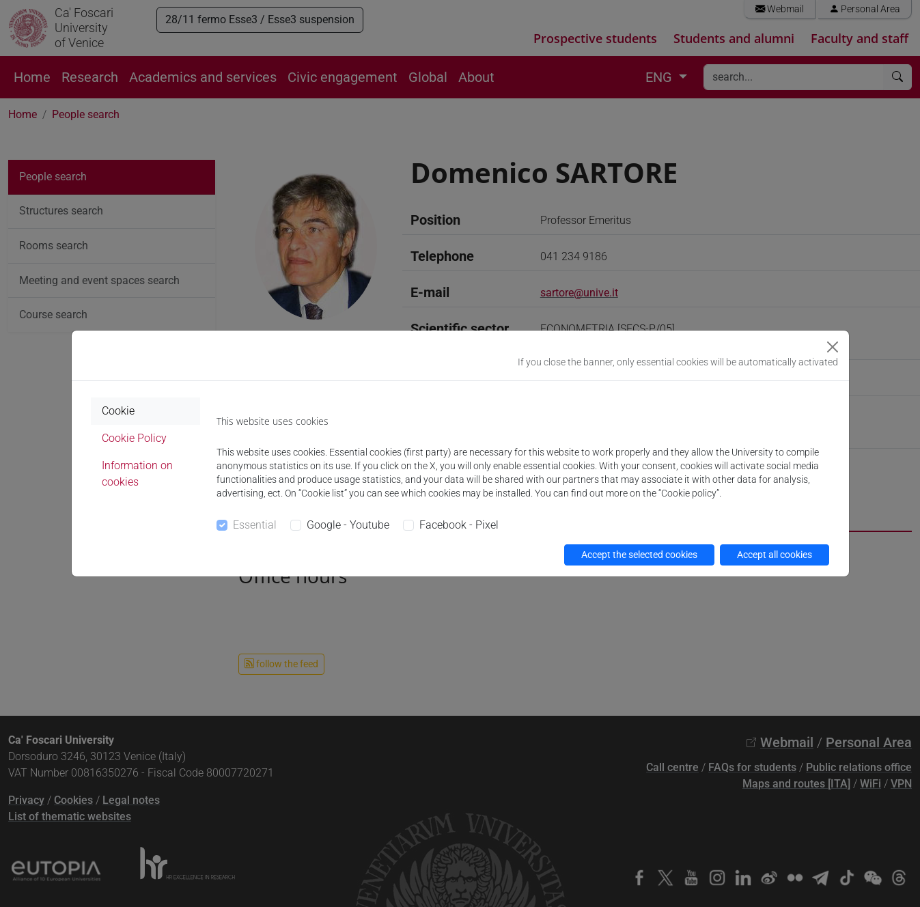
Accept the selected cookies (639, 554)
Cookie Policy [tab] (134, 438)
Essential (255, 524)
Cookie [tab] (118, 410)
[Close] (833, 347)
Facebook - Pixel (459, 524)
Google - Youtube (348, 524)
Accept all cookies (774, 554)
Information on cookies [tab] (137, 473)
